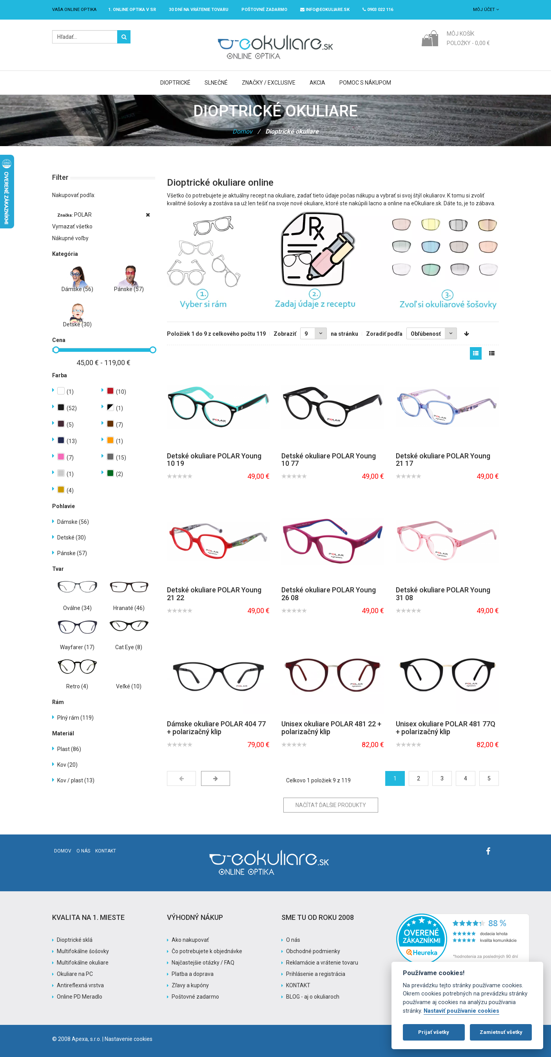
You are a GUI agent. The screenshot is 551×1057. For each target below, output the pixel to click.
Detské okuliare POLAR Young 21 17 (443, 460)
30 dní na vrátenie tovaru (198, 9)
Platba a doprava (193, 974)
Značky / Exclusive (268, 83)
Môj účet (486, 9)
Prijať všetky (433, 1032)
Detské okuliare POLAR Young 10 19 (214, 460)
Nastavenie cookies (128, 1039)
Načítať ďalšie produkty (330, 805)
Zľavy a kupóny (190, 985)
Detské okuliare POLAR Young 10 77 (328, 460)
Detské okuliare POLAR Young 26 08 (328, 594)
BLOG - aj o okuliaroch (312, 997)
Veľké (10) (128, 686)
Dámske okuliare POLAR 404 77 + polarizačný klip (216, 728)
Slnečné (216, 83)
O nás (83, 851)
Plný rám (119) (75, 718)
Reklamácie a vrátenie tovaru (322, 962)
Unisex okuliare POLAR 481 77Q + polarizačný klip (445, 728)
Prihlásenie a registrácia (315, 974)
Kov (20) (67, 765)
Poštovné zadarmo (195, 997)
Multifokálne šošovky (83, 951)
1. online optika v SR (132, 9)
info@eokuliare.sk (325, 9)
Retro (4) (77, 686)
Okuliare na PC (75, 974)
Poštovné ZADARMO (264, 9)
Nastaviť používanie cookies (461, 1011)
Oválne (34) (77, 608)
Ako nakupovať (190, 940)
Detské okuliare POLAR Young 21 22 (214, 594)
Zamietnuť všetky (501, 1032)
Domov (242, 131)
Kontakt (105, 851)
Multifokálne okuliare (83, 962)
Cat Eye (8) (128, 647)
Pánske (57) (129, 289)
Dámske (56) (77, 289)
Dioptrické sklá (74, 940)
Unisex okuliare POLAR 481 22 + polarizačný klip (331, 728)
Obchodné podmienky (313, 951)
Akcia (317, 83)
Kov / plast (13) (75, 780)
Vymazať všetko (72, 226)
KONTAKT (298, 985)
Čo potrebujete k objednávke (207, 951)
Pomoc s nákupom (365, 83)
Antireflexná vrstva (80, 985)
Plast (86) (69, 749)
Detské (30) (77, 324)
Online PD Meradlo (79, 997)
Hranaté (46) (129, 608)
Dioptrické (175, 83)
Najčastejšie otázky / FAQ (203, 962)
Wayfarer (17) (77, 647)
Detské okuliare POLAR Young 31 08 (443, 594)
